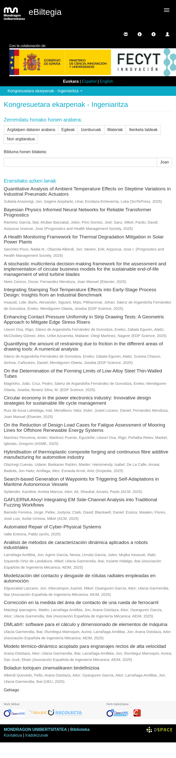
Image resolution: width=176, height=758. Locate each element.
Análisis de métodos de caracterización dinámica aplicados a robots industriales (76, 545)
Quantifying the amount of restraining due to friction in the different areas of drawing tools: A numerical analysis (83, 346)
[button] (139, 34)
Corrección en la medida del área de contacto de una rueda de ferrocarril (81, 602)
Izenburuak (91, 130)
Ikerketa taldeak (143, 130)
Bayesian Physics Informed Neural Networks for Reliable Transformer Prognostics (77, 212)
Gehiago (11, 690)
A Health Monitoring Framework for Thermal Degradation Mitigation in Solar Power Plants (84, 239)
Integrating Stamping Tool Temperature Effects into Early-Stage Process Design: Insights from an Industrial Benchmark (80, 292)
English (106, 81)
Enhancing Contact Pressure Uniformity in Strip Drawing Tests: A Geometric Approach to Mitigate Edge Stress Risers (84, 319)
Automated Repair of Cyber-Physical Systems (52, 526)
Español (89, 81)
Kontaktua (13, 735)
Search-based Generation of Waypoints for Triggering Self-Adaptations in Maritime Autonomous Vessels (81, 481)
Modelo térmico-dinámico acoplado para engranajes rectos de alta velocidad (85, 646)
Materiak (115, 130)
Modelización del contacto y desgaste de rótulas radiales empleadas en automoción (80, 578)
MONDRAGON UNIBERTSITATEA (35, 729)
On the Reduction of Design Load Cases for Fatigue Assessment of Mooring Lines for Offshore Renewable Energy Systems (84, 427)
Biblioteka (79, 729)
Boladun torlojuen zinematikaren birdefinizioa (51, 667)
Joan (164, 162)
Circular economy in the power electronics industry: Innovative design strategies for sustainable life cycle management (77, 400)
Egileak (67, 130)
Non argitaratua (21, 139)
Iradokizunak (36, 735)
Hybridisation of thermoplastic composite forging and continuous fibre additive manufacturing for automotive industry (86, 454)
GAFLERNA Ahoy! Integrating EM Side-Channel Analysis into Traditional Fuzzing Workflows (80, 502)
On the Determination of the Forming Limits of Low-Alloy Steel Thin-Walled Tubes (83, 373)
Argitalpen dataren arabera (31, 130)
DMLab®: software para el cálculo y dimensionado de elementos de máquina (85, 624)
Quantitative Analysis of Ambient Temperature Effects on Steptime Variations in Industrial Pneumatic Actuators (87, 191)
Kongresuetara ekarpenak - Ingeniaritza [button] (45, 91)
